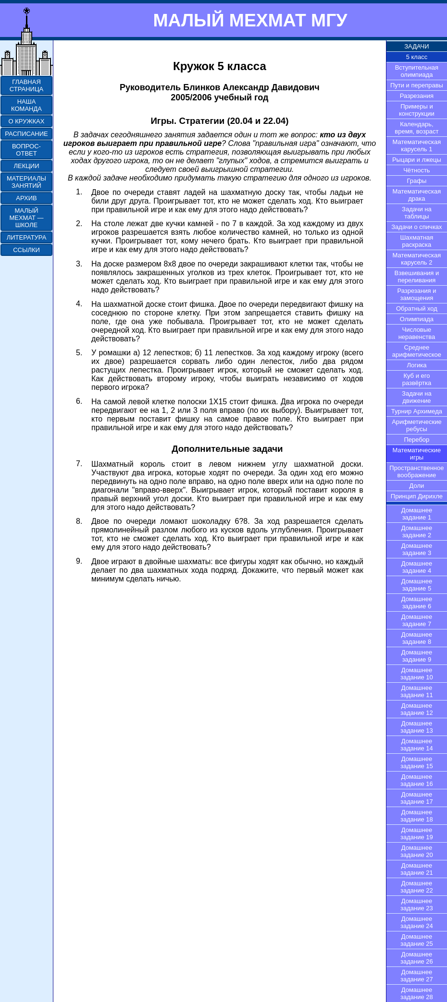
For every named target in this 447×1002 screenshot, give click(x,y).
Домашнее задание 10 (416, 673)
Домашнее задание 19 (416, 833)
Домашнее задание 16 (416, 780)
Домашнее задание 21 (416, 869)
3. (79, 264)
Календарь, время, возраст (416, 128)
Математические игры (417, 454)
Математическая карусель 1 (417, 145)
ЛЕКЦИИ (26, 165)
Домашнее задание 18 (416, 816)
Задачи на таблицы (417, 212)
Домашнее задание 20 (416, 851)
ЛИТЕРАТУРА (27, 237)
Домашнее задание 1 (416, 514)
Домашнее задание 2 (416, 531)
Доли (417, 485)
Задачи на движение (417, 397)
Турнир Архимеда (416, 411)
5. (79, 353)
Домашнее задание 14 (416, 744)
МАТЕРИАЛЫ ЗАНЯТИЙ (26, 182)
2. (79, 223)
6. (79, 401)
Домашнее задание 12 (416, 709)
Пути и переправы (416, 85)
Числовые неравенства (416, 333)
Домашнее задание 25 (416, 940)
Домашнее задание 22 (416, 887)
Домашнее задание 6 (416, 602)
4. (79, 304)
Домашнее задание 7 (416, 620)
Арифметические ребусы (417, 425)
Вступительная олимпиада (417, 71)
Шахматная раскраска (416, 241)
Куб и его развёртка (417, 379)
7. (79, 463)
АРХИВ (26, 198)
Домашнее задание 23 (416, 904)
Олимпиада (417, 319)
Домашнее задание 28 (416, 993)
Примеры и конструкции (417, 110)
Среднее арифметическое (416, 351)
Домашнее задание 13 (416, 727)
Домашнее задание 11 (416, 691)
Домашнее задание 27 (416, 975)
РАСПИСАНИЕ (26, 133)
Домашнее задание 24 (416, 922)
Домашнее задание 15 (416, 762)
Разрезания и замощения (416, 294)
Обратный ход (416, 308)
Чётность (416, 170)
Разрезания (417, 95)
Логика (416, 365)
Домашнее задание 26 (416, 958)
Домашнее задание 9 (416, 656)
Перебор (417, 439)
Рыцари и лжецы (416, 159)
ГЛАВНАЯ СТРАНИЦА (26, 85)
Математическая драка (417, 195)
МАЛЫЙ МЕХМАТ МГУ (250, 20)
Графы (417, 180)
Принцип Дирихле (417, 496)
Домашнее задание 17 (416, 798)
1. (79, 192)
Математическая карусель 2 (417, 259)
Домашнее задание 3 (416, 549)
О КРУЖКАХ (27, 121)
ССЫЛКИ (26, 250)
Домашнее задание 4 (416, 567)
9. (79, 561)
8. (79, 521)
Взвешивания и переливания (417, 276)
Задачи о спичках (416, 226)
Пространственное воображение (416, 471)
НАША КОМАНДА (26, 105)
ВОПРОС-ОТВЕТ (26, 150)
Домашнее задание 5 (416, 585)
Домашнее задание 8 (416, 638)
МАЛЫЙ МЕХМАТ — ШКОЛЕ (26, 218)
